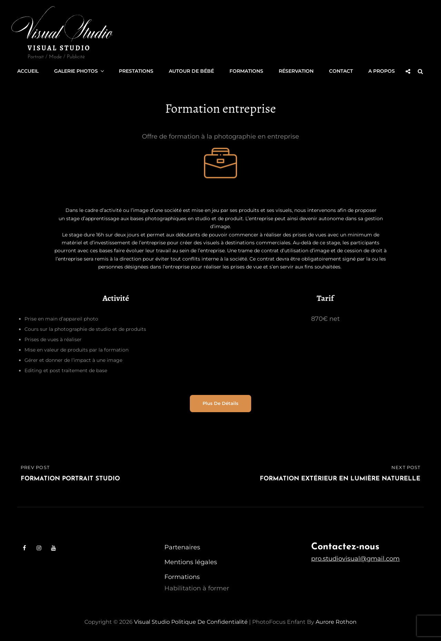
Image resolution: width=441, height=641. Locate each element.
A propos (381, 71)
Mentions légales (190, 562)
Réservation (296, 71)
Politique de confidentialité (209, 621)
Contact (341, 71)
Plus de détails (220, 403)
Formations (246, 71)
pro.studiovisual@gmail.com (355, 558)
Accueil (28, 71)
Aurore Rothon (336, 621)
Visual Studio (59, 48)
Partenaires (182, 547)
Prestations (136, 71)
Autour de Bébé (191, 71)
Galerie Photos (79, 71)
